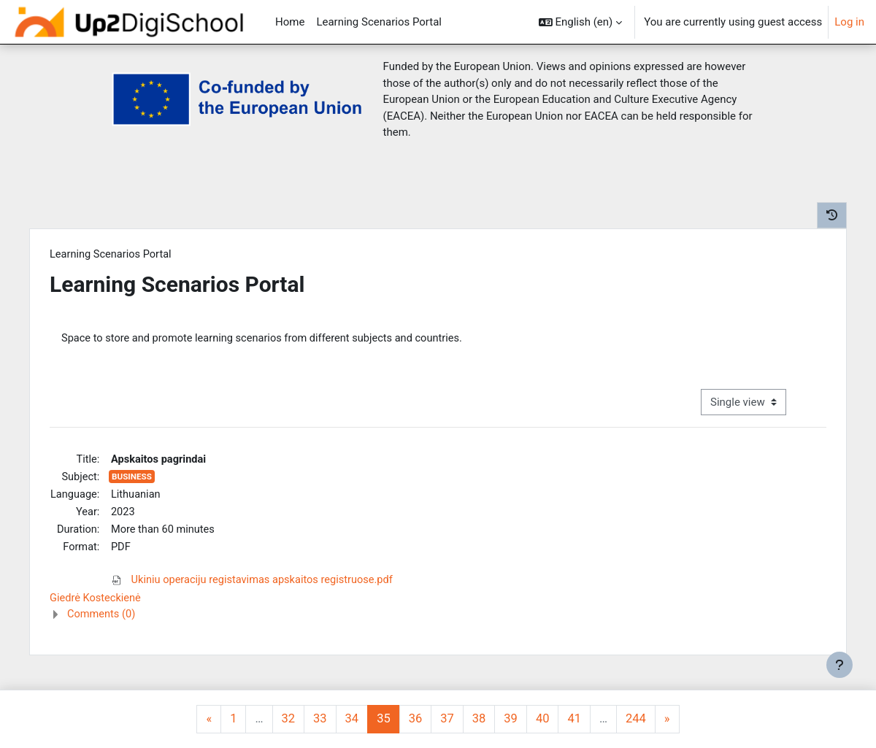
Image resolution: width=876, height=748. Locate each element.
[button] (580, 22)
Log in (849, 21)
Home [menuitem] (289, 21)
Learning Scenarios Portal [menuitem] (379, 21)
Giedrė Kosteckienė (102, 603)
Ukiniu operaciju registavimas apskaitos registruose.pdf (273, 584)
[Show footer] (839, 665)
